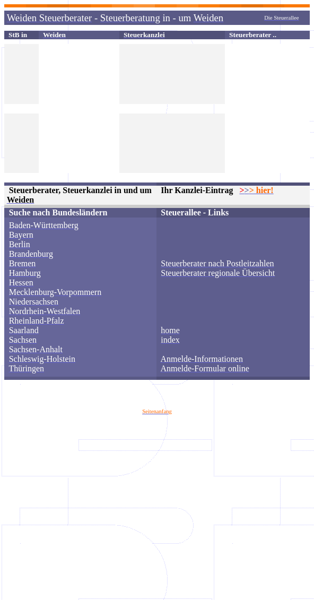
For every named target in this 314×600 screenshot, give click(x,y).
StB (14, 35)
